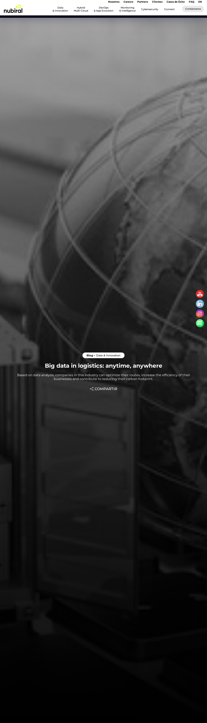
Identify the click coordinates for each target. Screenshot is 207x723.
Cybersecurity (149, 9)
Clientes (157, 1)
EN (200, 1)
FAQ (191, 1)
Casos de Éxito (176, 1)
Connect (169, 9)
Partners (142, 1)
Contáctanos (193, 8)
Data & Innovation (60, 9)
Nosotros (113, 1)
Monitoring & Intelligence (127, 9)
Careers (128, 1)
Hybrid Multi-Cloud (81, 9)
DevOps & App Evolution (103, 9)
